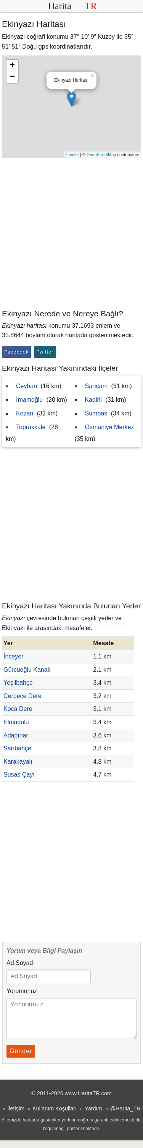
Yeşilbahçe (18, 682)
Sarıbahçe (17, 748)
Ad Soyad (19, 963)
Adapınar (15, 735)
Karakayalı (17, 761)
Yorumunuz (21, 991)
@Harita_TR (125, 1116)
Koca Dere (17, 709)
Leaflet (72, 154)
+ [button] (12, 65)
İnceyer (13, 656)
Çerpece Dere (22, 696)
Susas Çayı (19, 774)
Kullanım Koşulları (54, 1116)
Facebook (16, 352)
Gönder (21, 1058)
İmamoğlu (29, 399)
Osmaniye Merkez (109, 427)
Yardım (93, 1116)
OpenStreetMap (101, 154)
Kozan (24, 413)
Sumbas (96, 413)
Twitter (45, 352)
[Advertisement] (71, 233)
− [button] (12, 77)
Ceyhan (26, 386)
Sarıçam (96, 386)
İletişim (15, 1116)
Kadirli (93, 399)
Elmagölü (16, 722)
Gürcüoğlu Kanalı (27, 669)
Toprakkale (30, 427)
